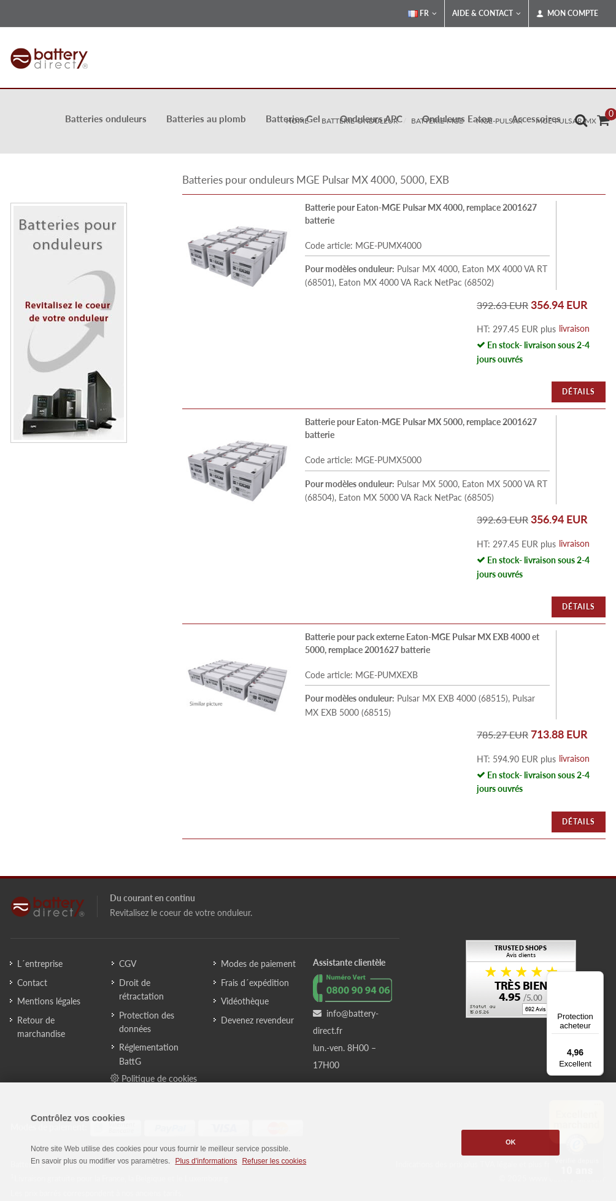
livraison (574, 328)
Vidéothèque (245, 1001)
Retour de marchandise (41, 1027)
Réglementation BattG (149, 1054)
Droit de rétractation (141, 989)
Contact (32, 982)
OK (511, 1142)
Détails (578, 391)
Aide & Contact (486, 13)
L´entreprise (40, 963)
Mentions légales (48, 1001)
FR (422, 13)
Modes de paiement (258, 963)
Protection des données (146, 1022)
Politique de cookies (153, 1078)
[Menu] (596, 978)
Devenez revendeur (257, 1020)
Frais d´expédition (255, 982)
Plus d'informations (206, 1161)
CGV (127, 963)
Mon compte (567, 13)
